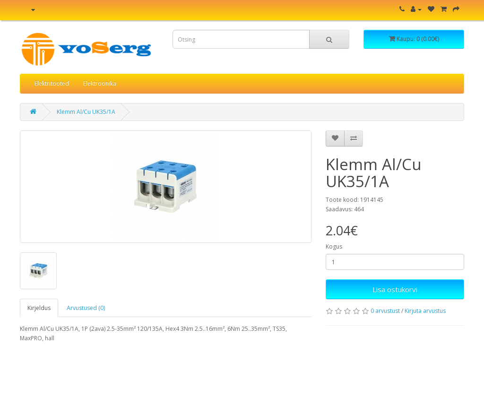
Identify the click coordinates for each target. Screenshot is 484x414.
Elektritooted (52, 83)
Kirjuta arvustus (425, 311)
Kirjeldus (39, 308)
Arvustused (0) (86, 308)
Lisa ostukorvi (394, 289)
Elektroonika (99, 83)
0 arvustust (385, 311)
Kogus (334, 246)
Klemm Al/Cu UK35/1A (86, 112)
